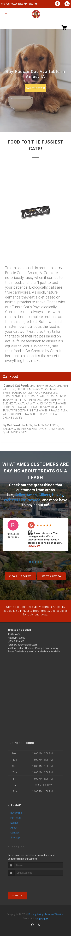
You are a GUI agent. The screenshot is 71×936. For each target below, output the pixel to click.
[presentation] (26, 881)
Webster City (15, 500)
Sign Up (17, 895)
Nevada (33, 500)
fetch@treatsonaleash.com (23, 644)
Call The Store (36, 88)
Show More (34, 545)
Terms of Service (54, 913)
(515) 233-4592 (16, 640)
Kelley (20, 495)
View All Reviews (20, 576)
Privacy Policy (35, 913)
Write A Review (51, 576)
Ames (32, 495)
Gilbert (44, 495)
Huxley (57, 495)
